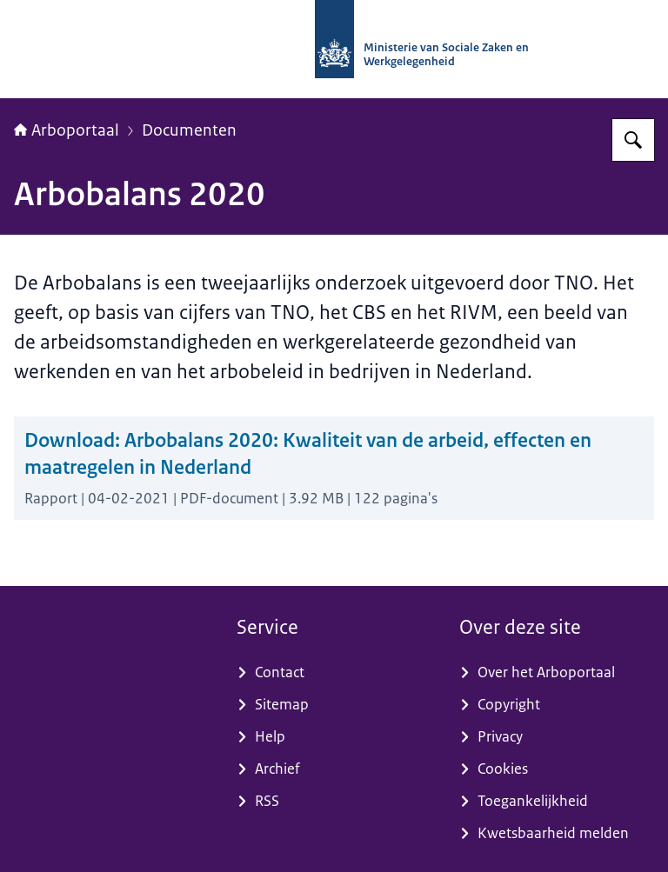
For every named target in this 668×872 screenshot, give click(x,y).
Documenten (189, 130)
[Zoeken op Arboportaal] (633, 140)
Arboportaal (66, 130)
